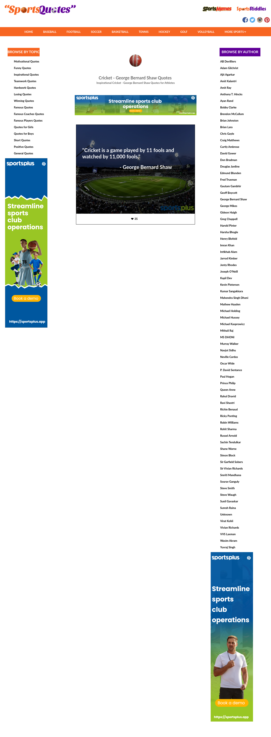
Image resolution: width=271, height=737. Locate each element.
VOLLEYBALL (206, 31)
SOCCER (96, 31)
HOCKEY (164, 31)
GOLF (183, 31)
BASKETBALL (120, 31)
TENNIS (143, 31)
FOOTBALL (74, 31)
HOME (28, 31)
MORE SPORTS (235, 31)
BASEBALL (50, 31)
